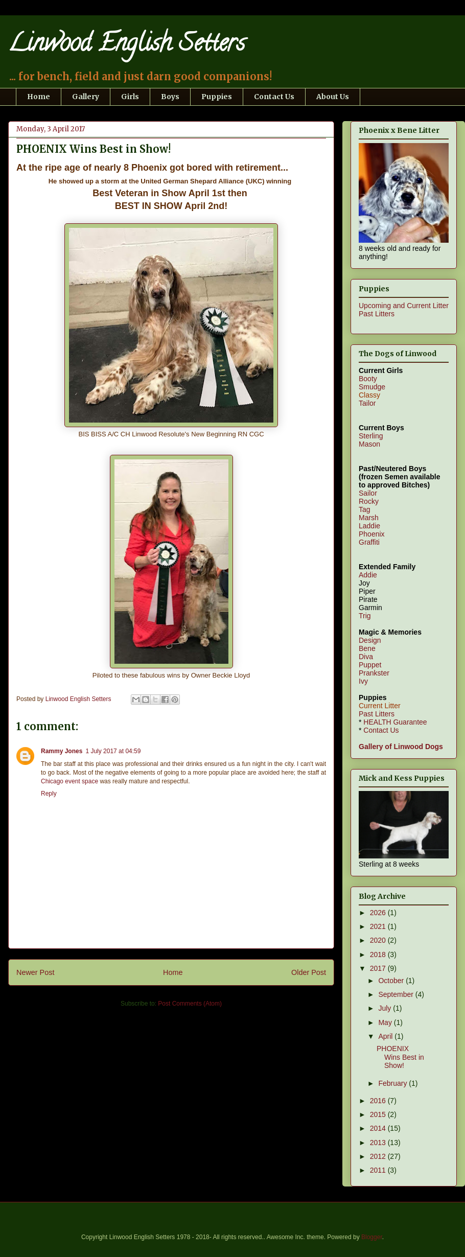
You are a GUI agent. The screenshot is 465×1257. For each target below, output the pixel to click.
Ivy (363, 681)
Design (370, 640)
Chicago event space (69, 781)
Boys (170, 96)
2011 (379, 1170)
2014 (379, 1128)
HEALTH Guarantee (395, 722)
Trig (365, 616)
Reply (49, 793)
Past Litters (376, 314)
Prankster (374, 673)
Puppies (216, 96)
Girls (130, 96)
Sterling (371, 436)
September (396, 994)
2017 (379, 968)
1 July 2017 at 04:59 (113, 751)
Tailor (367, 403)
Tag (364, 509)
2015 (379, 1114)
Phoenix (372, 534)
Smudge (372, 387)
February (393, 1083)
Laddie (369, 526)
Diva (366, 657)
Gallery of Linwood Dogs (401, 746)
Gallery (85, 96)
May (385, 1022)
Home (38, 96)
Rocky (369, 501)
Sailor (368, 493)
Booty (368, 379)
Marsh (369, 518)
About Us (332, 96)
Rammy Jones (61, 751)
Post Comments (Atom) (190, 1003)
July (385, 1008)
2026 (379, 913)
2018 (379, 954)
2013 (379, 1142)
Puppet (370, 665)
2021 (379, 926)
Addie (368, 575)
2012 (379, 1156)
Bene (367, 648)
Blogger (371, 1237)
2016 (379, 1101)
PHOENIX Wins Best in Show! (400, 1057)
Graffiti (369, 542)
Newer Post (35, 972)
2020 (379, 940)
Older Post (308, 972)
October (392, 980)
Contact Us (274, 96)
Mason (369, 444)
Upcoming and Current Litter (404, 305)
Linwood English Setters (126, 45)
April (386, 1036)
